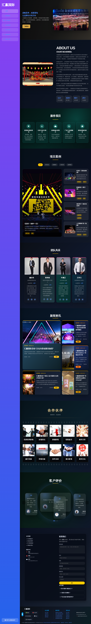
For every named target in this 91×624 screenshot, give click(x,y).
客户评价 (46, 612)
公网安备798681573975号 (55, 622)
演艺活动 (47, 164)
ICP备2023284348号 (47, 622)
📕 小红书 (34, 612)
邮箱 (60, 560)
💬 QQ (35, 616)
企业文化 (67, 615)
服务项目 (46, 616)
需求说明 (61, 544)
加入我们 (67, 612)
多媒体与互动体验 (58, 612)
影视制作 (54, 164)
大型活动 (62, 164)
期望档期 (61, 566)
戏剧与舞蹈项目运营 (59, 613)
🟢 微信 (27, 612)
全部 (40, 164)
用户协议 (66, 622)
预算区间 (61, 571)
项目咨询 (67, 616)
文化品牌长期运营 (58, 615)
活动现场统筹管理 (58, 616)
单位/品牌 (61, 576)
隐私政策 (62, 622)
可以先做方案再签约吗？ (67, 596)
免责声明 (70, 622)
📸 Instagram (29, 619)
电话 (60, 555)
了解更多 (26, 26)
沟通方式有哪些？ (65, 592)
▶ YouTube (28, 616)
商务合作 (67, 613)
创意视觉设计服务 (58, 618)
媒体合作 (67, 618)
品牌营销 (69, 164)
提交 (72, 582)
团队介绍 (46, 615)
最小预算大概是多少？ (67, 588)
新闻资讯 (46, 613)
